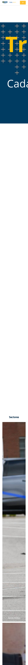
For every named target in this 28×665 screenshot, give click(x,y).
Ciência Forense (14, 618)
